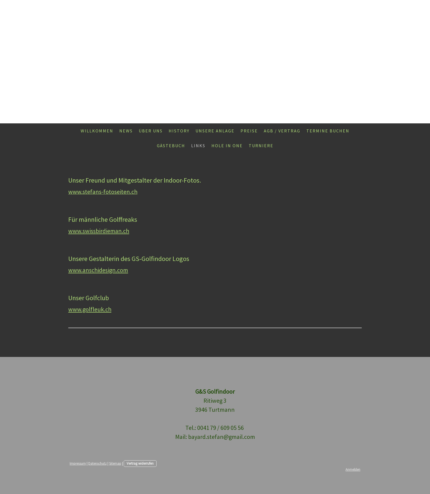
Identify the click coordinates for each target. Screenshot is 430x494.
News (126, 131)
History (179, 131)
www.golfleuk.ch (89, 309)
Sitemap (115, 463)
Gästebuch (171, 145)
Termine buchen (327, 131)
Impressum (78, 463)
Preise (249, 131)
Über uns (151, 131)
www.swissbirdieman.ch (98, 231)
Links (198, 145)
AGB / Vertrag (282, 131)
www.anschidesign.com (98, 270)
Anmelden (353, 469)
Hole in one (227, 145)
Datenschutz (97, 463)
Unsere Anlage (215, 131)
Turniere (261, 145)
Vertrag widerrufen (140, 463)
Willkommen (97, 131)
